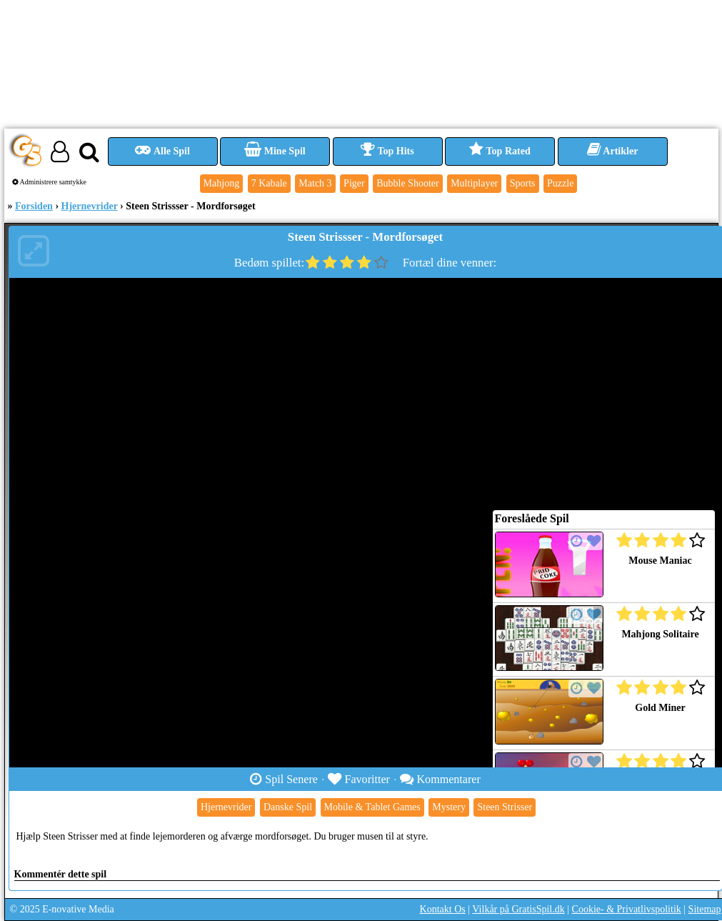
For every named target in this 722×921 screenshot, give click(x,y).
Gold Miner (660, 707)
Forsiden (34, 206)
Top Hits (387, 151)
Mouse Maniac (659, 560)
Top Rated (499, 151)
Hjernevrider (89, 206)
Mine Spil (274, 151)
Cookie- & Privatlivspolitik (626, 909)
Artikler (612, 151)
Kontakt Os (443, 909)
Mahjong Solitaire (659, 634)
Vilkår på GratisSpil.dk (518, 909)
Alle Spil (162, 151)
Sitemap (704, 909)
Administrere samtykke (49, 182)
